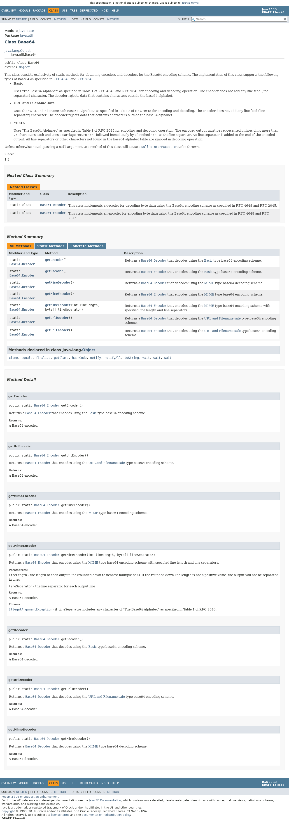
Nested (21, 19)
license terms (190, 2)
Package (39, 10)
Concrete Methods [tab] (86, 246)
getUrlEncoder (57, 330)
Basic (208, 260)
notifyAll (113, 357)
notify (95, 357)
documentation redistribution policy (106, 814)
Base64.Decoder (52, 205)
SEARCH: (184, 19)
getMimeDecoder (57, 282)
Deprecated (89, 10)
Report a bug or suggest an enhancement (30, 796)
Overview (8, 10)
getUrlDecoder (57, 317)
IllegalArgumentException (30, 609)
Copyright (8, 811)
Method (60, 19)
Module (24, 10)
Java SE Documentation (105, 800)
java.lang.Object (17, 50)
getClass (61, 357)
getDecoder (54, 260)
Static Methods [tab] (50, 246)
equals (26, 357)
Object (24, 67)
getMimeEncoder (57, 294)
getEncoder (54, 271)
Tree (73, 10)
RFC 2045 (85, 79)
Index (104, 10)
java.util (26, 35)
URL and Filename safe (222, 318)
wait (146, 357)
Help (115, 10)
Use (65, 10)
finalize (43, 357)
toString (131, 357)
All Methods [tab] (20, 246)
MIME (209, 283)
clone (13, 357)
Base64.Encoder (52, 213)
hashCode (79, 357)
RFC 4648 (61, 79)
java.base (26, 31)
